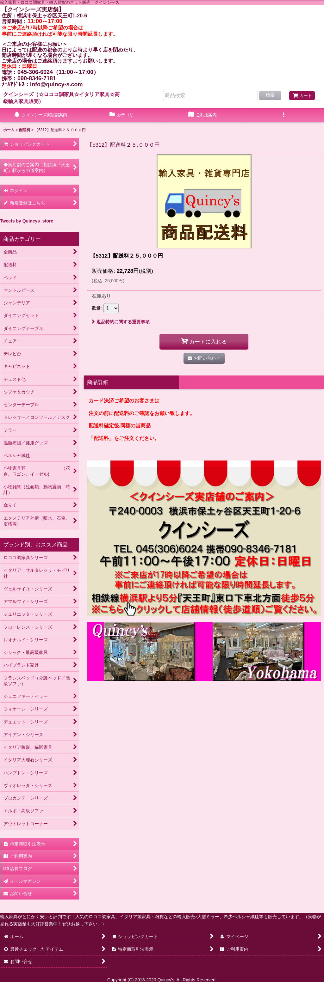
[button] (283, 115)
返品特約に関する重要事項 (121, 321)
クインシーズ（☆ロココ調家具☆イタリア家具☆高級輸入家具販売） (61, 97)
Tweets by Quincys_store (26, 220)
